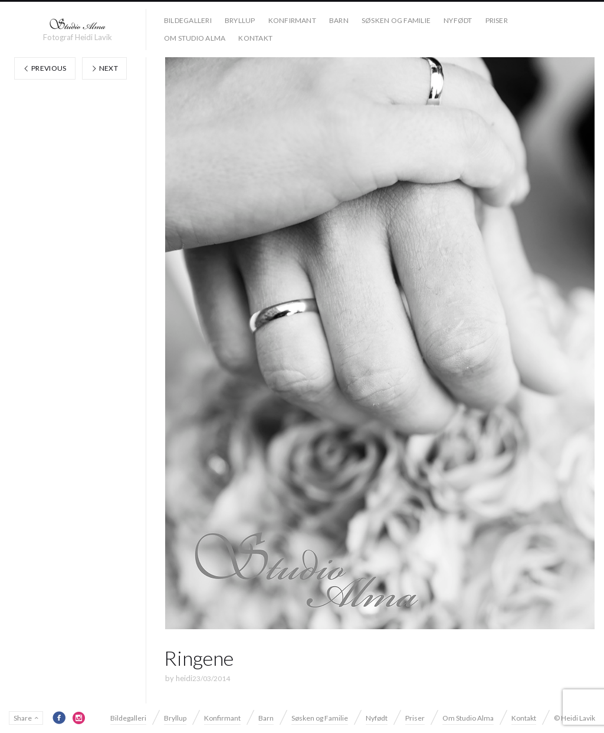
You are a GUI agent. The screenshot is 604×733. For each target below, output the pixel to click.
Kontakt (255, 38)
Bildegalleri (188, 20)
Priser (496, 20)
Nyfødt (458, 20)
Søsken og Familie (396, 20)
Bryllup (240, 20)
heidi (184, 678)
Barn (339, 20)
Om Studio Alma (194, 38)
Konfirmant (292, 20)
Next (104, 68)
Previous (45, 68)
